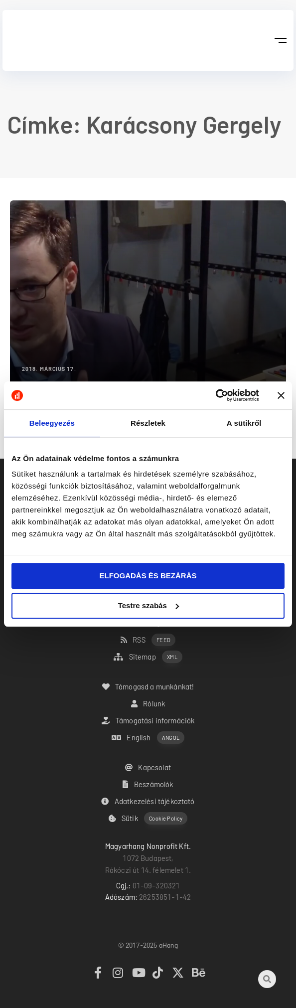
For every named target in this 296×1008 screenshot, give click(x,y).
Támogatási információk (148, 720)
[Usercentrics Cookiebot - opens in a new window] (215, 395)
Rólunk (148, 703)
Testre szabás (148, 605)
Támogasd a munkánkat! (148, 686)
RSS (148, 640)
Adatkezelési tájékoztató (147, 801)
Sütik (148, 818)
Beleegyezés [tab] (52, 423)
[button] (280, 40)
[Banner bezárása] (281, 395)
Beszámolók (148, 784)
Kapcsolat (148, 767)
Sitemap (148, 657)
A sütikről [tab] (244, 423)
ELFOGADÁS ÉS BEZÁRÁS (147, 575)
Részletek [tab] (148, 423)
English (148, 737)
